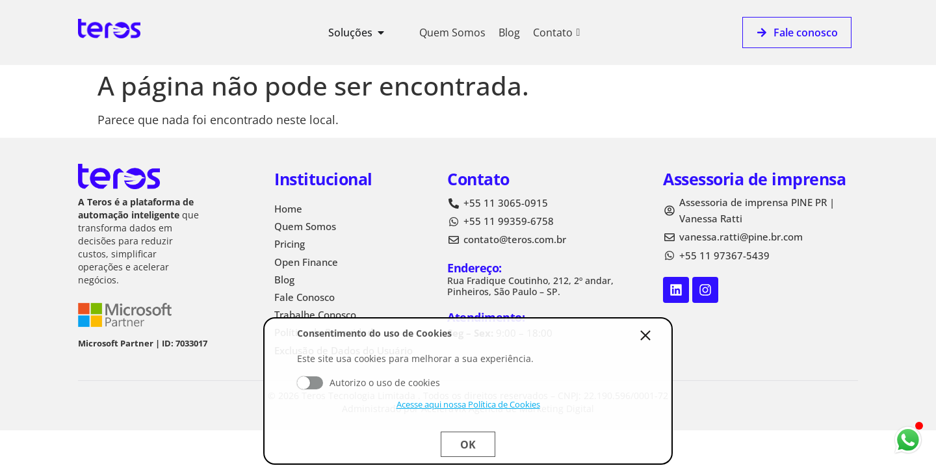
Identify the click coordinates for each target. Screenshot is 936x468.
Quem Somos (452, 32)
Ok (468, 444)
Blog (509, 32)
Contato (556, 32)
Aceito (310, 382)
